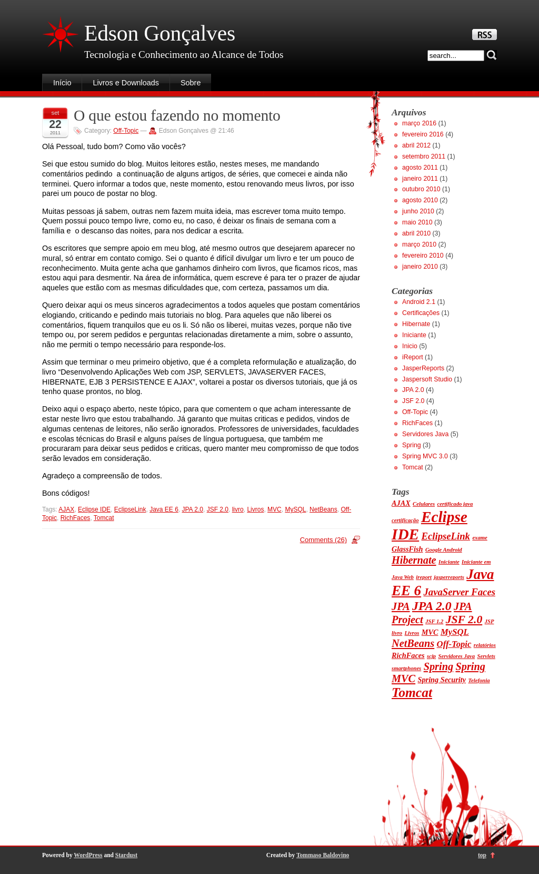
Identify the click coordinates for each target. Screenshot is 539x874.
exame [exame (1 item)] (479, 538)
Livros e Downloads (126, 82)
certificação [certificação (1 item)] (405, 520)
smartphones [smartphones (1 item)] (406, 668)
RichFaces (76, 518)
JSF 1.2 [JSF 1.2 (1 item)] (434, 621)
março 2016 (419, 123)
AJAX (66, 509)
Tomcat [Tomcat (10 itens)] (412, 692)
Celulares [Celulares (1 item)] (424, 504)
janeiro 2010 (420, 266)
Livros (255, 509)
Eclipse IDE (94, 509)
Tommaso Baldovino (322, 855)
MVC (274, 509)
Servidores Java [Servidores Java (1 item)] (456, 656)
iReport (412, 357)
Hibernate (416, 324)
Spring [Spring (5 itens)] (438, 666)
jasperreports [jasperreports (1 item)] (449, 577)
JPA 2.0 (192, 509)
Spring (411, 445)
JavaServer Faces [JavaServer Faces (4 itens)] (459, 591)
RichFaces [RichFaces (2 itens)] (408, 655)
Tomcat (104, 518)
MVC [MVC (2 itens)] (430, 632)
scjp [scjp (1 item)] (431, 656)
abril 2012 (416, 145)
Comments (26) (323, 540)
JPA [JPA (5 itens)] (401, 606)
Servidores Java (425, 434)
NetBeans (323, 509)
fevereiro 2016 (423, 134)
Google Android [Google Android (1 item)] (443, 550)
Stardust (126, 855)
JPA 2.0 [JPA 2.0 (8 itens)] (432, 606)
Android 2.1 (418, 302)
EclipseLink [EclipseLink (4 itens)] (446, 536)
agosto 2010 (420, 200)
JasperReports (423, 368)
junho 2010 (418, 211)
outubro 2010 (421, 189)
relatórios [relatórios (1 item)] (485, 645)
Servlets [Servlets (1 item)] (486, 656)
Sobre (191, 82)
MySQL (295, 509)
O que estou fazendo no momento (177, 115)
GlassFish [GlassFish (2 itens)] (407, 549)
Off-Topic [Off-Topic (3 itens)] (454, 644)
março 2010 (419, 244)
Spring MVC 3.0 (425, 456)
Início (62, 82)
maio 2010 (417, 222)
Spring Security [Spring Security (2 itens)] (442, 679)
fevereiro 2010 (423, 255)
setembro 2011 (423, 156)
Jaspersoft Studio (427, 379)
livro (238, 509)
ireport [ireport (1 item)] (424, 577)
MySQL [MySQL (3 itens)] (455, 632)
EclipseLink (130, 509)
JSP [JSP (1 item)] (489, 621)
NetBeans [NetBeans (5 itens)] (413, 643)
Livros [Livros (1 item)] (412, 633)
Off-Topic (125, 130)
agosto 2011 (420, 167)
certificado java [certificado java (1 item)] (455, 504)
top (482, 855)
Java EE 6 (163, 509)
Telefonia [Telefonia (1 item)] (479, 680)
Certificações (421, 313)
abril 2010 (416, 233)
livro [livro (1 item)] (397, 633)
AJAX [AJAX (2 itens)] (401, 503)
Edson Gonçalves (159, 33)
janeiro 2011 (420, 178)
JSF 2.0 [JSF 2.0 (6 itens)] (464, 619)
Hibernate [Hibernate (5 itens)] (414, 560)
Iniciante (414, 335)
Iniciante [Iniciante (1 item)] (449, 562)
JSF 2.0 (217, 509)
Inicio (409, 346)
